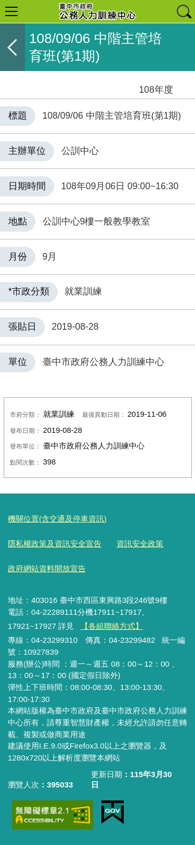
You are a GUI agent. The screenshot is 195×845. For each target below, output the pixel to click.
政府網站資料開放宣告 (47, 568)
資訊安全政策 (139, 543)
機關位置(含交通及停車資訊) (57, 518)
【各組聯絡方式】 (112, 626)
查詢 (183, 11)
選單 (11, 11)
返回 (12, 47)
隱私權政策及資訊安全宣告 (54, 543)
